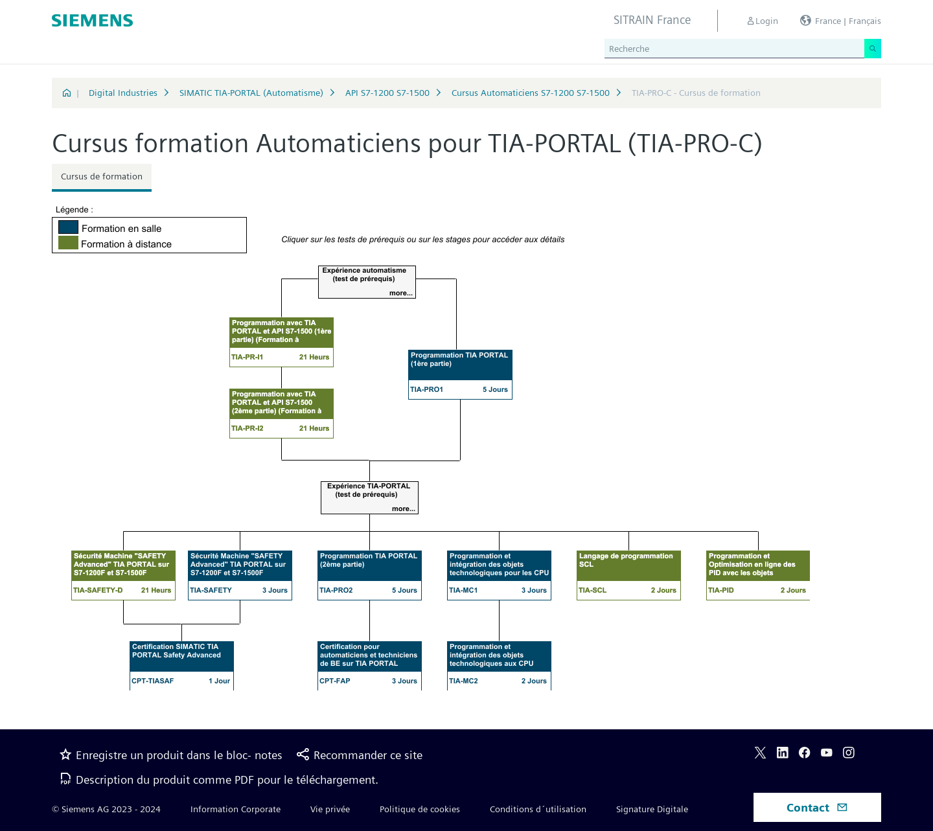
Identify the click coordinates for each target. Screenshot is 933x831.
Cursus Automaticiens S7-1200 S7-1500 (531, 92)
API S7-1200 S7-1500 (387, 92)
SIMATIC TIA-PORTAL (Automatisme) (251, 92)
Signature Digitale (652, 809)
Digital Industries (123, 92)
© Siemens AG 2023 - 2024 (106, 809)
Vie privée (330, 809)
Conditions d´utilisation (538, 809)
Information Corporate (235, 809)
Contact (817, 807)
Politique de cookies (420, 809)
